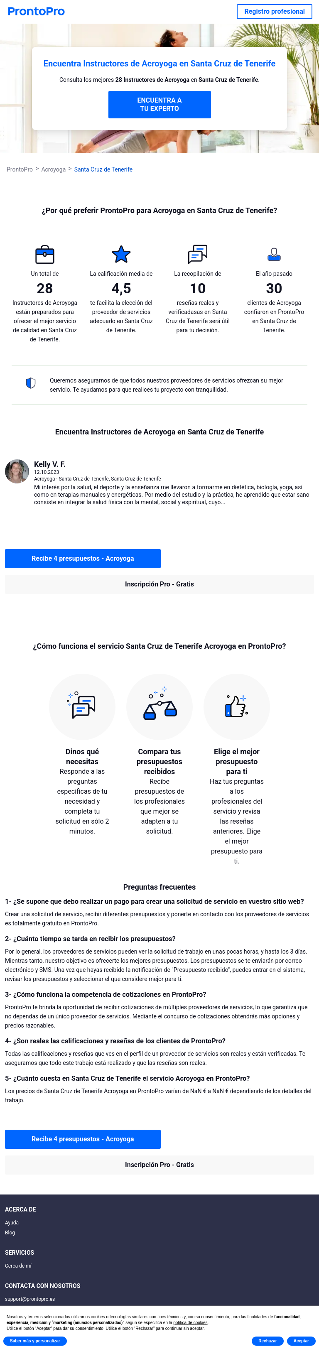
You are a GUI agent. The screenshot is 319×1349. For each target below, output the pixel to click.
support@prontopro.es (30, 1299)
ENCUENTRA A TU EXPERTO (159, 104)
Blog (10, 1233)
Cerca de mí (18, 1266)
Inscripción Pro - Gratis (159, 584)
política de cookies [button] (190, 1322)
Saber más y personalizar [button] (35, 1341)
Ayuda (12, 1223)
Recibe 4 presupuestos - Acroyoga (83, 558)
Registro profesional (274, 11)
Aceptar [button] (301, 1341)
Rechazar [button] (267, 1341)
